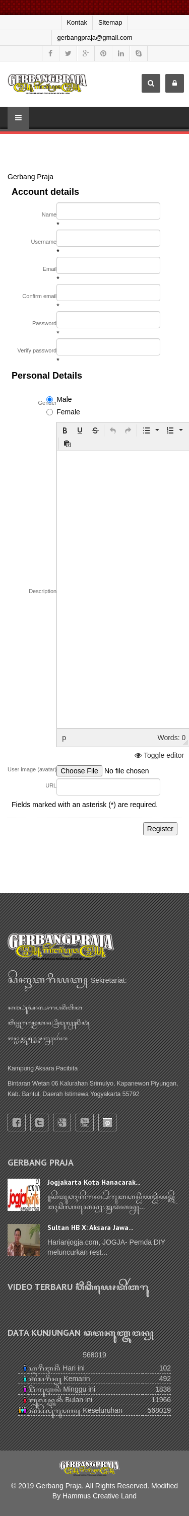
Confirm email (39, 296)
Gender (47, 403)
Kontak (77, 22)
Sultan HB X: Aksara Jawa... (90, 1227)
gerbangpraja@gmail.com (94, 37)
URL (50, 785)
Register (160, 829)
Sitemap (110, 22)
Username (43, 242)
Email (50, 269)
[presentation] (65, 430)
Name (49, 214)
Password (44, 323)
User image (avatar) (32, 769)
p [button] (64, 738)
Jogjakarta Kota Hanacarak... (93, 1182)
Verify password (37, 350)
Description (42, 591)
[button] (65, 430)
